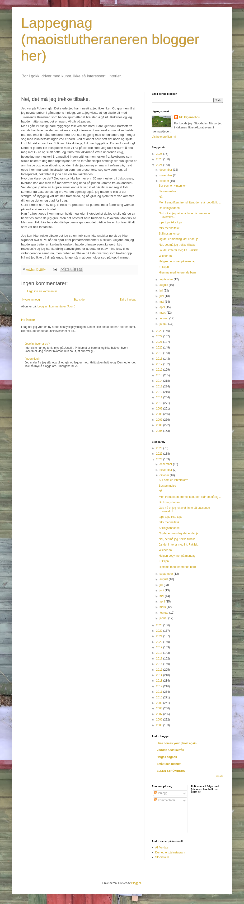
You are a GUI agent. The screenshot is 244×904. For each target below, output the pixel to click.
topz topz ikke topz (170, 222)
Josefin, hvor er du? (37, 343)
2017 (159, 364)
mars (163, 312)
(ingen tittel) (32, 358)
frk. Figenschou (189, 117)
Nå (160, 196)
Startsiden (79, 299)
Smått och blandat (169, 764)
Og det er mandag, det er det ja (178, 239)
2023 (159, 331)
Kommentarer (164, 800)
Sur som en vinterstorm (173, 185)
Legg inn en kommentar (42, 291)
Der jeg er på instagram (170, 852)
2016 (159, 369)
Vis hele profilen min (164, 136)
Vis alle (219, 776)
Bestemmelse (167, 191)
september (167, 279)
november (166, 175)
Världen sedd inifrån (170, 750)
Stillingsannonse (169, 233)
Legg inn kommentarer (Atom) (56, 306)
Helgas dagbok (167, 757)
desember (166, 169)
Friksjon (164, 266)
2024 (159, 165)
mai (162, 301)
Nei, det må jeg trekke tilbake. (177, 244)
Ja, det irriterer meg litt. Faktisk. (178, 250)
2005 (159, 431)
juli (162, 290)
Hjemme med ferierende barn (177, 272)
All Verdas (161, 847)
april (163, 307)
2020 (159, 347)
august (164, 285)
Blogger (136, 883)
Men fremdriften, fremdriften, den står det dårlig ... (190, 202)
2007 (159, 419)
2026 (159, 153)
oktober (165, 181)
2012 (159, 392)
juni (162, 296)
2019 (159, 353)
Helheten (28, 320)
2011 (159, 397)
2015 (159, 375)
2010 (159, 403)
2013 (159, 386)
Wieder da (165, 256)
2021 (159, 342)
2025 (159, 159)
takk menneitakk (169, 228)
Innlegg (160, 793)
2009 (159, 408)
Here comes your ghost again (177, 743)
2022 (159, 336)
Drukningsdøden (169, 208)
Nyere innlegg (31, 299)
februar (164, 318)
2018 (159, 358)
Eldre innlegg (128, 299)
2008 (159, 414)
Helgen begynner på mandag (177, 261)
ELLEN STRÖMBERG (171, 770)
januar (164, 323)
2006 (159, 425)
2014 (159, 380)
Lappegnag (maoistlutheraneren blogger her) (110, 39)
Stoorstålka (162, 857)
